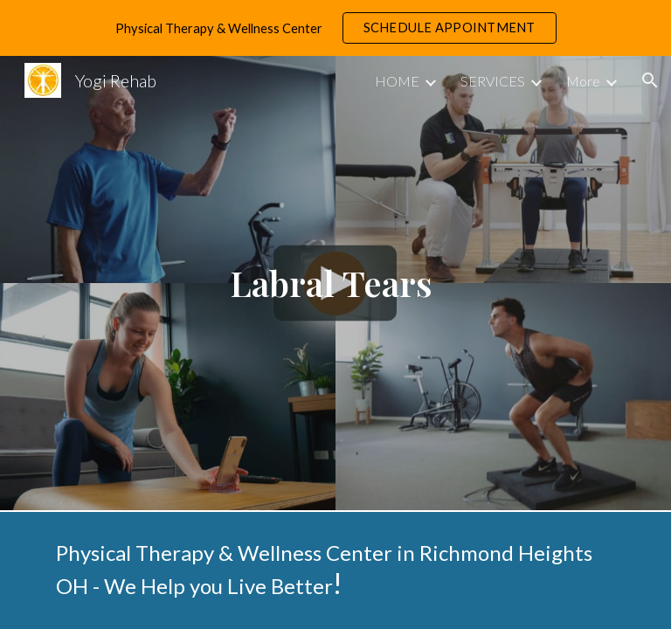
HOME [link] (397, 81)
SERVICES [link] (492, 81)
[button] (650, 80)
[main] (335, 283)
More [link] (583, 81)
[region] (335, 28)
